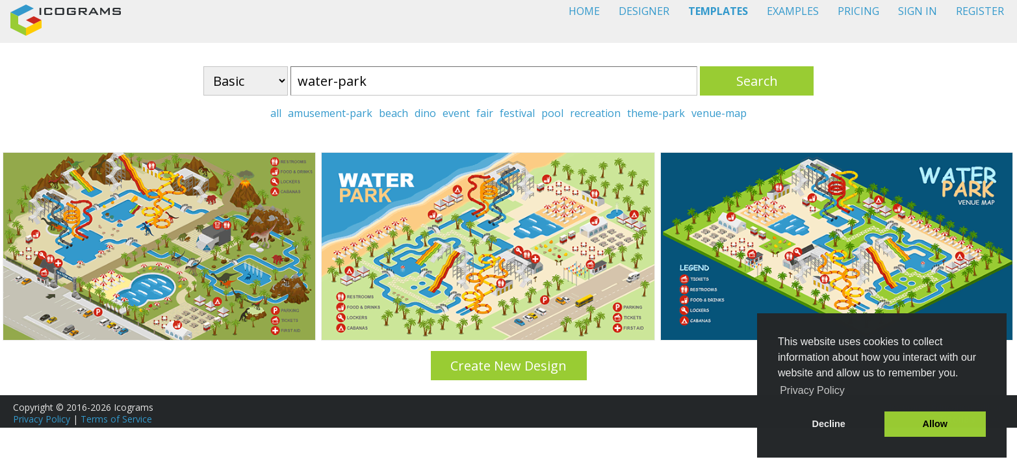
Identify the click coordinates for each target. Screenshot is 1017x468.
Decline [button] (828, 424)
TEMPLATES (718, 11)
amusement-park (330, 113)
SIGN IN (917, 11)
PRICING (858, 11)
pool (552, 113)
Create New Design (508, 365)
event (456, 113)
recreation (595, 113)
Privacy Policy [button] (812, 390)
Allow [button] (935, 424)
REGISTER (980, 11)
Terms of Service (116, 419)
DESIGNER (644, 11)
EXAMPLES (793, 11)
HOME (584, 11)
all (275, 113)
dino (425, 113)
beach (393, 113)
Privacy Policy (41, 419)
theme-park (656, 113)
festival (517, 113)
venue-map (719, 113)
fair (484, 113)
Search (757, 81)
